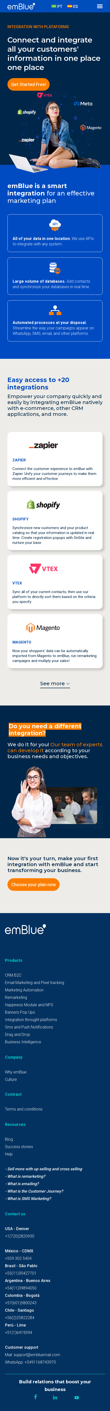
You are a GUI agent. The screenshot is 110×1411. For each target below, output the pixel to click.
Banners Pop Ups (20, 1012)
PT (56, 6)
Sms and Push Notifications (29, 1027)
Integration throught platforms (31, 1019)
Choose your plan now (33, 884)
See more (55, 683)
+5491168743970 (40, 1362)
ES (72, 6)
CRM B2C (13, 975)
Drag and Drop (17, 1034)
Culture (11, 1079)
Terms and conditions (23, 1109)
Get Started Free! (28, 84)
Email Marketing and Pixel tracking (34, 982)
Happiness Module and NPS (29, 1005)
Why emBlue (16, 1072)
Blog (9, 1139)
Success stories (19, 1146)
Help (9, 1154)
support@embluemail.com (37, 1354)
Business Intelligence (23, 1042)
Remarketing (16, 997)
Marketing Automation (24, 990)
